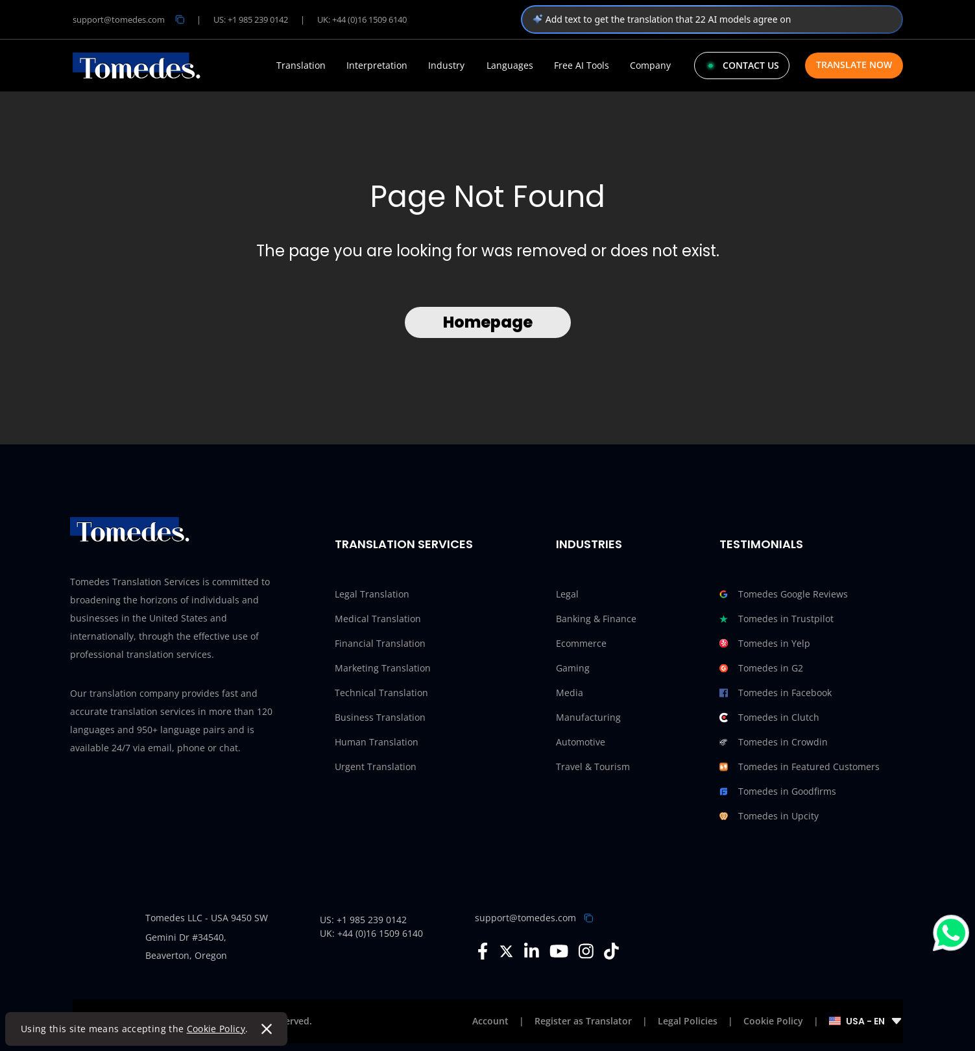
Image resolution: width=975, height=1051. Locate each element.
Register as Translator (583, 1021)
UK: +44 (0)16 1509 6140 (362, 19)
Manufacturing (588, 717)
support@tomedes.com (525, 918)
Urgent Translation (375, 766)
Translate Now (854, 64)
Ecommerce (581, 643)
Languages (510, 65)
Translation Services (404, 544)
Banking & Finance (596, 618)
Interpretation (376, 65)
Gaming (573, 668)
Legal (567, 594)
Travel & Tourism (593, 766)
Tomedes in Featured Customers (799, 767)
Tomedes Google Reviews (783, 594)
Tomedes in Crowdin (773, 742)
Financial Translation (380, 643)
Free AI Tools (581, 65)
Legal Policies (687, 1021)
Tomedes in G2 (761, 668)
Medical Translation (378, 618)
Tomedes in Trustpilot (776, 619)
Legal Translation (372, 594)
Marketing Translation (383, 668)
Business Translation (380, 717)
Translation (301, 65)
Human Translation (376, 742)
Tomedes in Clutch (769, 717)
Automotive (580, 742)
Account (490, 1021)
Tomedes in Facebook (775, 693)
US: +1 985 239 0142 (250, 19)
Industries (589, 544)
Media (569, 692)
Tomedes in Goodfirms (777, 791)
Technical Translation (381, 692)
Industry (446, 65)
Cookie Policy (216, 1028)
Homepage (488, 322)
